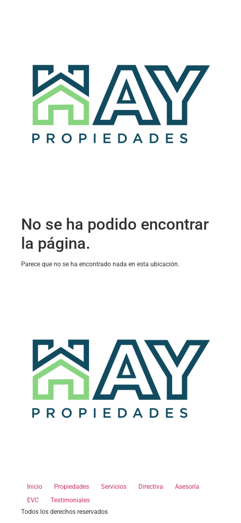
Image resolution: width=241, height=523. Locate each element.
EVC (33, 500)
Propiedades (71, 486)
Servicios (113, 486)
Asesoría (187, 486)
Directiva (150, 486)
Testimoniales (70, 500)
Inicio (34, 486)
